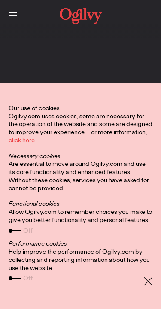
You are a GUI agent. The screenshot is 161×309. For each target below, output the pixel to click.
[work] (80, 16)
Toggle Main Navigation (8, 7)
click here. (22, 140)
